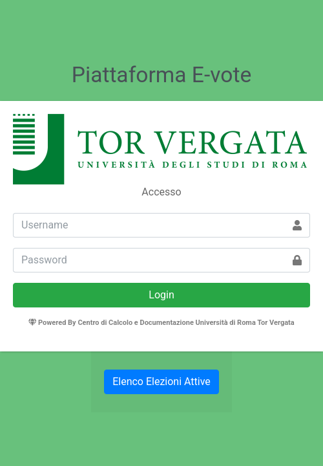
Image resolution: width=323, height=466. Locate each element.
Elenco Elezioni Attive (161, 381)
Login (161, 295)
